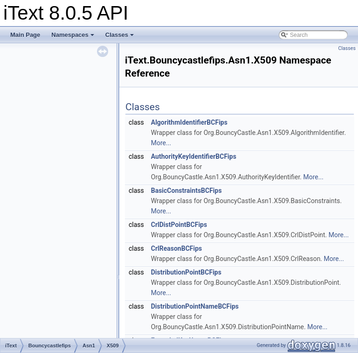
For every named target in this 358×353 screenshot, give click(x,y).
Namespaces (72, 34)
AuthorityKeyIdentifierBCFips (193, 156)
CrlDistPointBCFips (179, 224)
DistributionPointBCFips (186, 272)
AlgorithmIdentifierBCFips (189, 122)
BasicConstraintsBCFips (186, 190)
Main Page (25, 34)
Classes (119, 34)
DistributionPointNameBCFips (195, 306)
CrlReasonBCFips (176, 248)
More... (161, 143)
